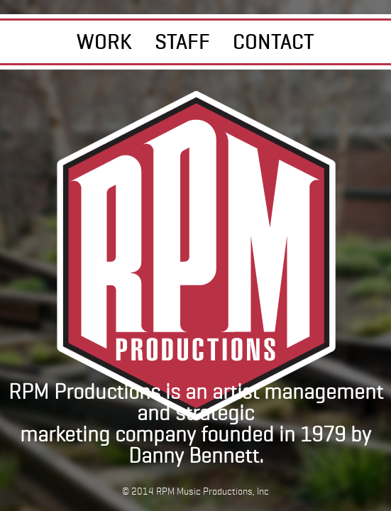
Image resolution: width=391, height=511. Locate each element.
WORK (104, 41)
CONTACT (273, 41)
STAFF (182, 41)
